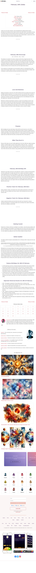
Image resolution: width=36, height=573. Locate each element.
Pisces (8, 517)
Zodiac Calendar (4, 347)
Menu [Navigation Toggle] (34, 1)
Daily (14, 505)
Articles (21, 523)
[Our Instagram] (20, 556)
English (29, 523)
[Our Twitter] (18, 556)
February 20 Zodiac (4, 12)
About (6, 523)
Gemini (19, 517)
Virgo (29, 517)
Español (33, 523)
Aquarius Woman (4, 337)
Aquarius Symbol (4, 345)
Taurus (15, 517)
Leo (22, 25)
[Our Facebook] (15, 556)
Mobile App (17, 523)
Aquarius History (4, 343)
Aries (11, 517)
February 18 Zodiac (31, 12)
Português (15, 525)
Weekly (18, 505)
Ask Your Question (15, 461)
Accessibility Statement (26, 525)
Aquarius (20, 17)
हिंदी (11, 525)
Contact (25, 523)
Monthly (23, 505)
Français (20, 525)
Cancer (23, 517)
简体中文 (8, 525)
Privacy (13, 523)
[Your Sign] (18, 503)
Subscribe (18, 508)
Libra (32, 517)
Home (2, 523)
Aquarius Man (3, 335)
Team (9, 523)
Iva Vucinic (8, 319)
